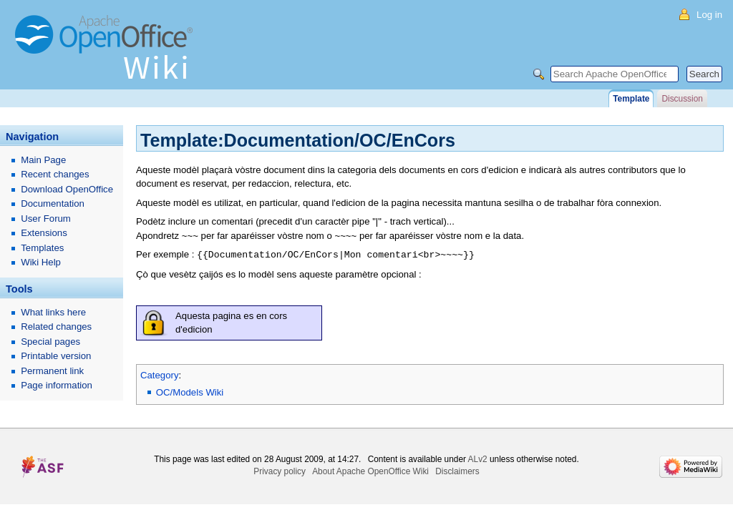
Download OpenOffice (67, 189)
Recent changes (55, 174)
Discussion (681, 99)
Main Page (43, 159)
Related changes (56, 326)
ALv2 (477, 458)
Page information (56, 385)
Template (631, 99)
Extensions (44, 232)
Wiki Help (41, 262)
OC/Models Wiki (190, 391)
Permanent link (52, 371)
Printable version (56, 355)
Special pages (50, 341)
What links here (53, 312)
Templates (42, 247)
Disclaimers (457, 471)
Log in (709, 14)
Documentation (52, 203)
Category (159, 374)
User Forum (46, 218)
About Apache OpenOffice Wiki (370, 471)
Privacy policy (279, 471)
